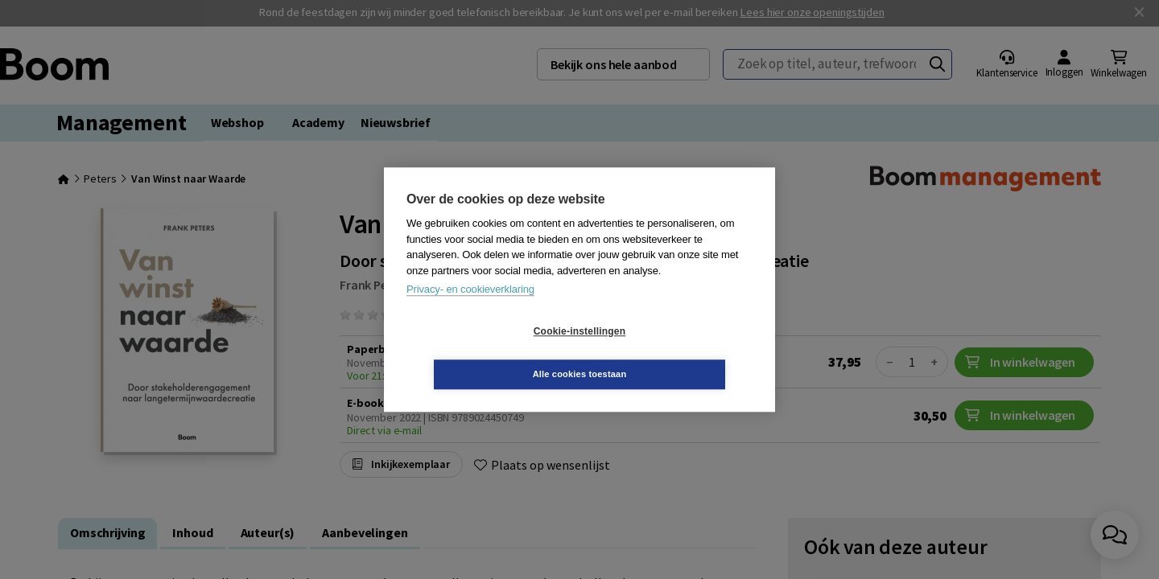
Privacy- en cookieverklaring (470, 311)
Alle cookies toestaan (676, 352)
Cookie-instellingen (484, 353)
